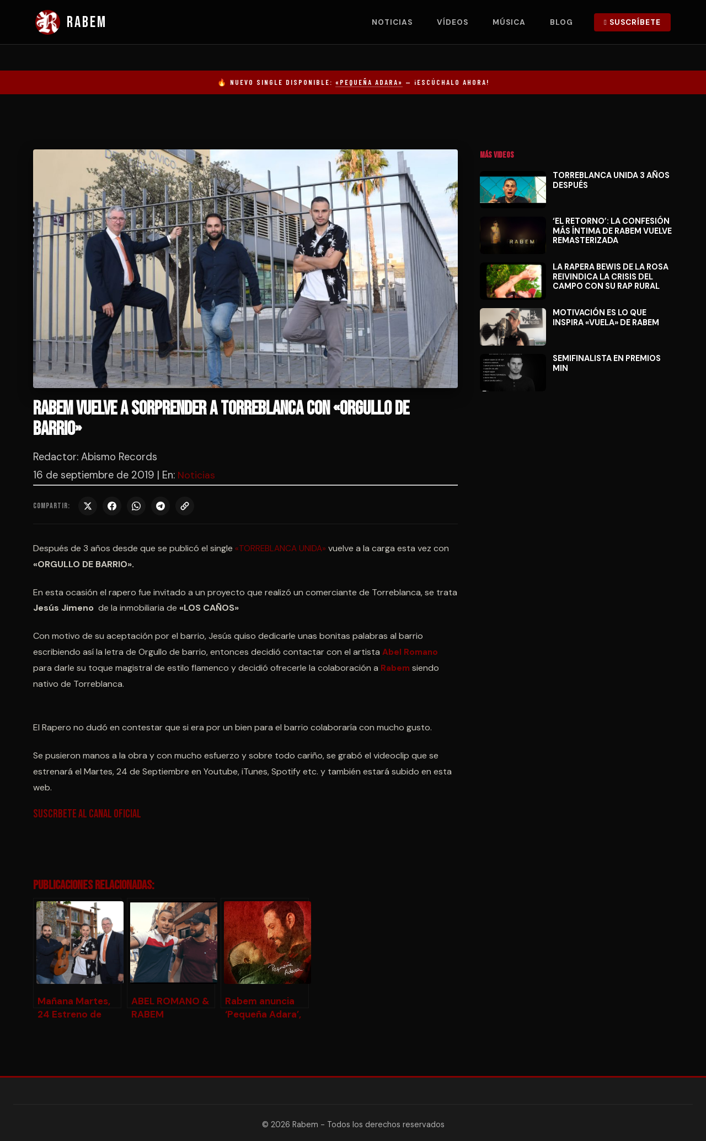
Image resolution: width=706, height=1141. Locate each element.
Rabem (396, 668)
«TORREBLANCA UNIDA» (283, 548)
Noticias (392, 22)
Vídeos (452, 22)
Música (509, 22)
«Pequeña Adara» (369, 82)
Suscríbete (632, 22)
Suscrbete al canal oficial (89, 813)
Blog (561, 22)
